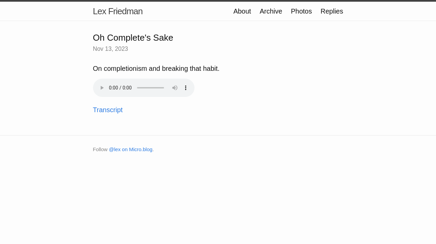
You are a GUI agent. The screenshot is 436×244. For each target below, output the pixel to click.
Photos (301, 11)
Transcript (108, 110)
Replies (332, 11)
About (242, 11)
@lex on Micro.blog (131, 149)
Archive (271, 11)
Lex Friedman (118, 11)
